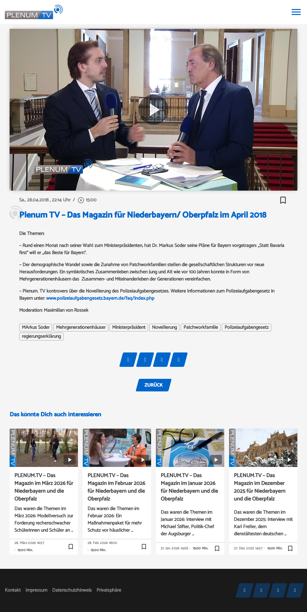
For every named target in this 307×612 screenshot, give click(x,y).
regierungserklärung (41, 336)
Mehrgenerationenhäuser (81, 327)
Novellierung (164, 327)
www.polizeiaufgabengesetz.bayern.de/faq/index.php (99, 298)
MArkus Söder (35, 327)
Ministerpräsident (128, 327)
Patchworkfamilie (200, 327)
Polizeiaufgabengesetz (247, 327)
